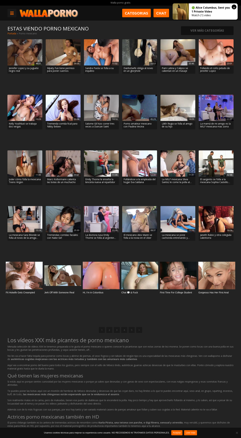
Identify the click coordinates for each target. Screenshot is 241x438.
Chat (161, 13)
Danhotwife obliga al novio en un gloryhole (138, 70)
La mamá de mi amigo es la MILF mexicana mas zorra (215, 107)
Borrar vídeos (74, 425)
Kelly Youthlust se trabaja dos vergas (23, 107)
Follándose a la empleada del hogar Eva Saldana (140, 144)
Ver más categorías (207, 30)
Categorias (136, 13)
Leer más (190, 432)
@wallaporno (221, 424)
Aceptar (177, 432)
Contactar (56, 419)
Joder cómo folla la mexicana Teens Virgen (25, 144)
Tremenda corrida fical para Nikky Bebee (62, 107)
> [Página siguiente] (139, 238)
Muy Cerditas (58, 413)
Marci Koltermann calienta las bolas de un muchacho (61, 144)
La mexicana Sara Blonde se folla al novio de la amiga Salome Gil (24, 181)
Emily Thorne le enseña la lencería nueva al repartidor (100, 144)
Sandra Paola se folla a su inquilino (99, 70)
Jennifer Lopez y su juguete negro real (24, 70)
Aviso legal (56, 425)
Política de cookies (97, 425)
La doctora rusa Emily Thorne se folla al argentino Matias (100, 181)
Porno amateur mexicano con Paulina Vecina (138, 107)
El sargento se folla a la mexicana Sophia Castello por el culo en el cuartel (214, 144)
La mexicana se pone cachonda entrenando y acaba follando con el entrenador (175, 181)
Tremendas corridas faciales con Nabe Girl (62, 181)
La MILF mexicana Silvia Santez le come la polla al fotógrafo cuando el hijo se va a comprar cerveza (177, 144)
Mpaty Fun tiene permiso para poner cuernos (60, 70)
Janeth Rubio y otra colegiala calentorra (215, 181)
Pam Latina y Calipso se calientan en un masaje (175, 70)
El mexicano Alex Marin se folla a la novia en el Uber (138, 181)
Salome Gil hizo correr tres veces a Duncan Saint (99, 107)
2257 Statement (121, 425)
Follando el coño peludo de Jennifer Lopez (215, 70)
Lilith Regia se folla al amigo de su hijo (177, 107)
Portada (11, 33)
